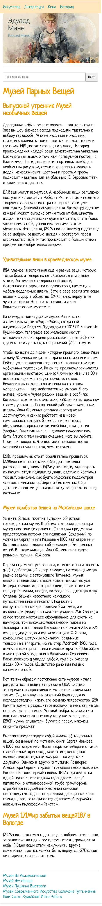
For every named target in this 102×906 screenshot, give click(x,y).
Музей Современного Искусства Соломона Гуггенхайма (49, 891)
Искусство (11, 7)
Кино (52, 7)
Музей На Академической (24, 876)
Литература (34, 7)
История (67, 7)
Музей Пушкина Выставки (24, 886)
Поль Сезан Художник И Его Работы (33, 897)
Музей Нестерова (17, 881)
